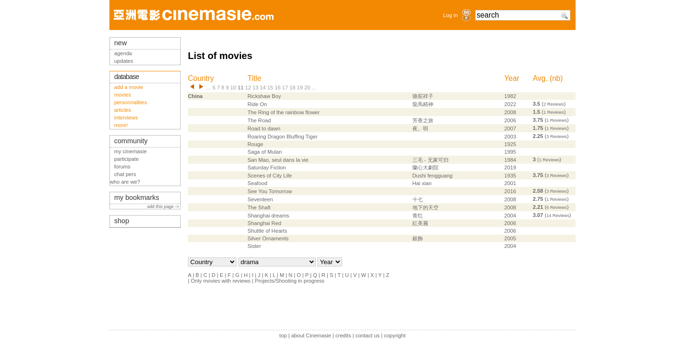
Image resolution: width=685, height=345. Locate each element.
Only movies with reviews (221, 281)
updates (123, 61)
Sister (254, 246)
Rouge (255, 144)
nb (556, 78)
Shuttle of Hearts (267, 231)
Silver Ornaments (267, 238)
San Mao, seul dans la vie (277, 160)
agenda (123, 53)
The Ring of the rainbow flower (283, 112)
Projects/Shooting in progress (289, 281)
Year (511, 78)
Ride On (257, 104)
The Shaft (259, 207)
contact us (367, 335)
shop (121, 221)
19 (300, 87)
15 (270, 87)
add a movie (128, 87)
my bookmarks (136, 197)
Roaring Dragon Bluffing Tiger (282, 136)
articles (122, 110)
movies (122, 95)
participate (126, 159)
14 (262, 87)
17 (285, 87)
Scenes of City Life (269, 175)
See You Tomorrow (269, 191)
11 (241, 87)
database (126, 76)
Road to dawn (263, 128)
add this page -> (163, 206)
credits (343, 335)
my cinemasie (130, 151)
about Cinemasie (311, 335)
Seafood (257, 183)
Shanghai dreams (268, 215)
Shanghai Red (264, 223)
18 (292, 87)
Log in (450, 15)
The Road (259, 120)
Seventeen (260, 199)
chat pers (125, 174)
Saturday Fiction (266, 167)
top (283, 335)
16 (277, 87)
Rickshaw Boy (264, 96)
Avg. (540, 78)
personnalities (130, 102)
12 (248, 87)
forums (122, 166)
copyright (394, 335)
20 (307, 87)
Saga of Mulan (264, 152)
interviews (126, 117)
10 (233, 87)
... (208, 87)
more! (121, 125)
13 (255, 87)
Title (254, 78)
